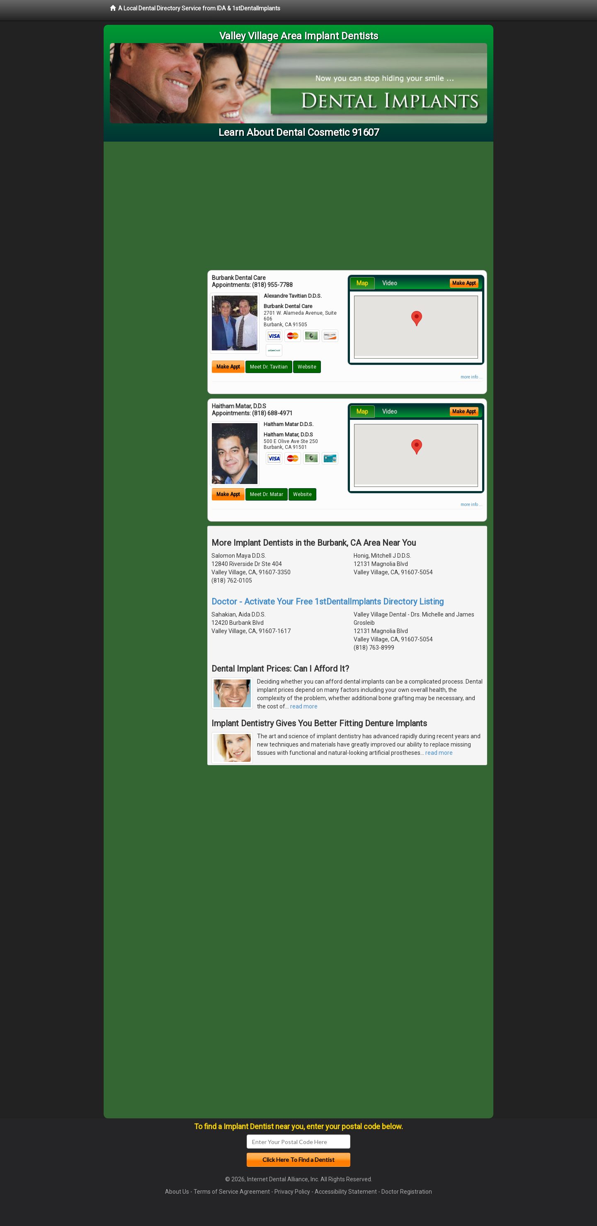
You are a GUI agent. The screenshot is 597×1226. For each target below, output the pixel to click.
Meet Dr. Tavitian (269, 367)
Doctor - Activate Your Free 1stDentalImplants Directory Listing (327, 602)
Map (362, 283)
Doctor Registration (406, 1191)
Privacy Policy (292, 1191)
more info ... (472, 377)
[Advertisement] (298, 204)
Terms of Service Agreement (232, 1191)
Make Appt (228, 367)
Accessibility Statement (346, 1191)
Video (389, 283)
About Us (177, 1191)
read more (304, 706)
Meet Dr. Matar (266, 494)
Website (307, 367)
